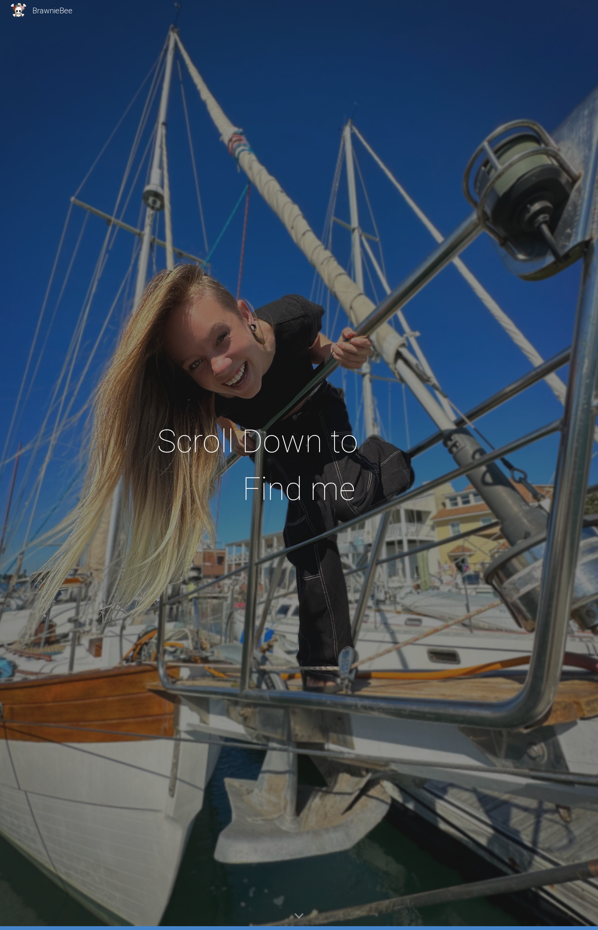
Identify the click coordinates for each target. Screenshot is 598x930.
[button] (299, 916)
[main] (299, 465)
